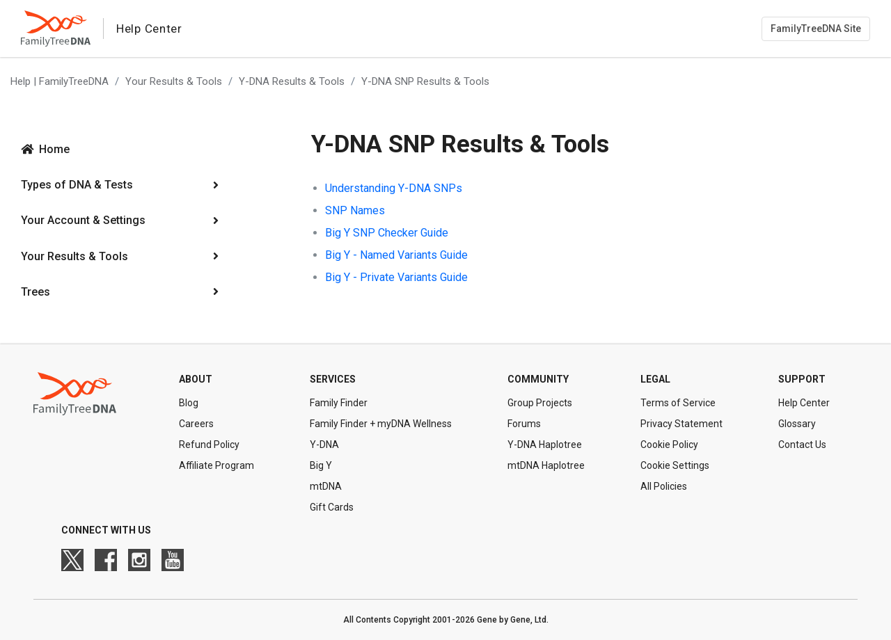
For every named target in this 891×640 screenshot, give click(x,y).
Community (538, 379)
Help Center (804, 402)
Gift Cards (332, 507)
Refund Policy (209, 444)
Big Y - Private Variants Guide (396, 277)
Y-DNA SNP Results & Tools (425, 81)
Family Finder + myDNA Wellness (381, 423)
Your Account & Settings (83, 220)
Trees (35, 291)
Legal (655, 379)
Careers (196, 423)
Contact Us (802, 444)
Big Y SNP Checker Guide (386, 232)
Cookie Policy (669, 444)
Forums (524, 423)
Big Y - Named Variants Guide (396, 255)
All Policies (663, 486)
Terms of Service (678, 402)
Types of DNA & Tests (77, 184)
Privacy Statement (681, 423)
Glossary (797, 423)
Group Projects (539, 402)
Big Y (321, 465)
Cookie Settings (674, 465)
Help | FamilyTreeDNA (59, 81)
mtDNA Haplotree (546, 465)
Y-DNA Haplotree (544, 444)
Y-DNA (324, 444)
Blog (188, 402)
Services (333, 379)
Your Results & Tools (173, 81)
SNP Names (355, 210)
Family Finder (339, 402)
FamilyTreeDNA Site (816, 28)
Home (54, 149)
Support (802, 379)
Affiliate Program (216, 465)
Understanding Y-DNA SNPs (393, 188)
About (195, 379)
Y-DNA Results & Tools (292, 81)
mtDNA (326, 486)
